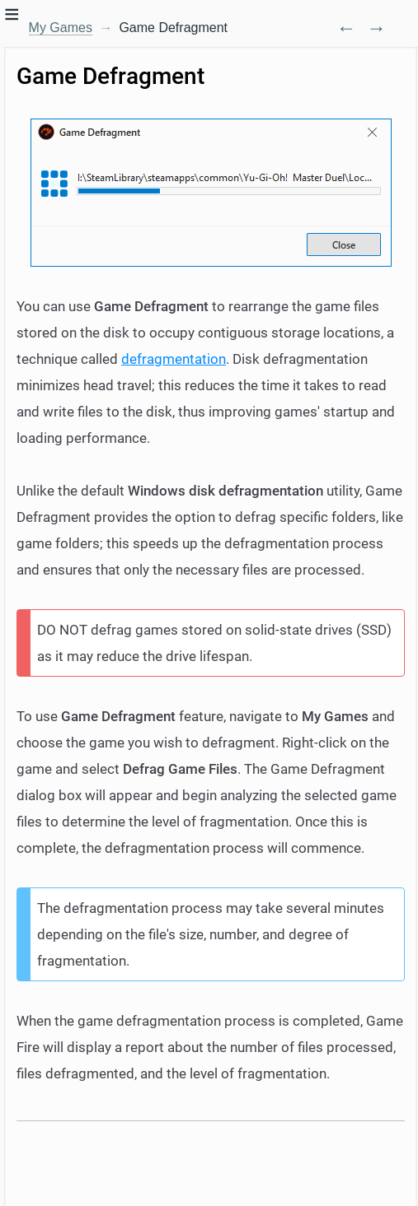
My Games (60, 28)
